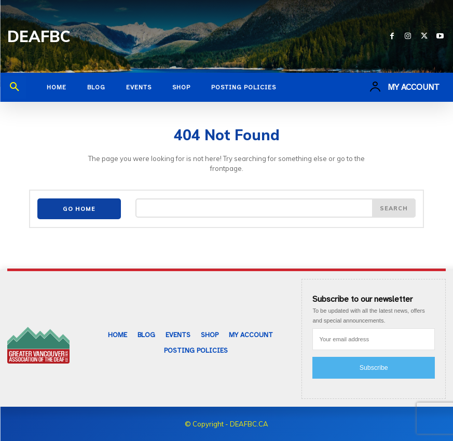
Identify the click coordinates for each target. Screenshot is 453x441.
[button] (14, 87)
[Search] (394, 208)
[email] (373, 338)
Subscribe (374, 366)
